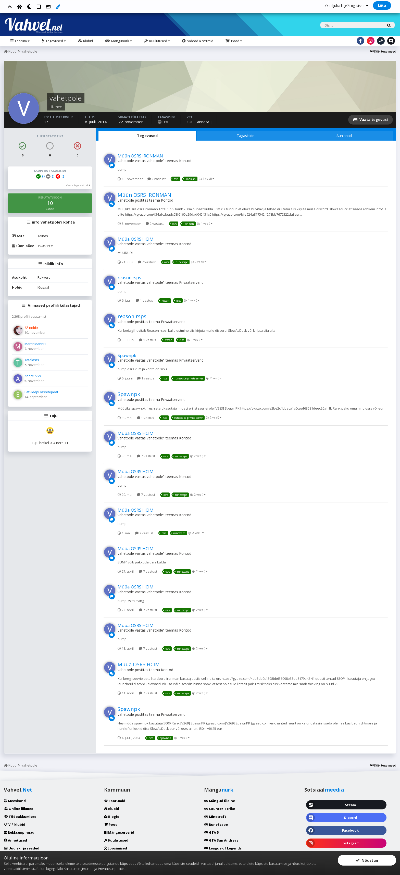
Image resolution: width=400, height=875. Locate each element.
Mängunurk (121, 41)
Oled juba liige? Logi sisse (346, 5)
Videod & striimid (199, 41)
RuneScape (216, 824)
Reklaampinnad (19, 832)
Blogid (111, 816)
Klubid (87, 41)
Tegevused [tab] (147, 135)
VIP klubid (14, 824)
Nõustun (367, 860)
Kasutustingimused (79, 868)
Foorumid (114, 800)
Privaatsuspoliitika (112, 868)
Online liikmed (18, 808)
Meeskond (15, 800)
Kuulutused (159, 41)
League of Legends (223, 848)
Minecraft (215, 816)
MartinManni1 (35, 343)
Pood (236, 41)
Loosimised (115, 848)
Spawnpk (127, 355)
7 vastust (147, 262)
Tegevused (55, 41)
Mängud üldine (219, 800)
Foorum (22, 41)
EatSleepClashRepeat (41, 392)
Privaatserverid (191, 282)
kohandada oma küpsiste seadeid (172, 863)
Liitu (382, 5)
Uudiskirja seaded (21, 848)
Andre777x (32, 376)
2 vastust (156, 179)
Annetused (15, 840)
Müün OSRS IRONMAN (140, 156)
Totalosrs (31, 360)
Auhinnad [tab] (344, 135)
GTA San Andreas (221, 840)
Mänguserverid (119, 832)
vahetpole (126, 160)
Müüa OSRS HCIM (136, 239)
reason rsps (129, 277)
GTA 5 (211, 832)
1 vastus (144, 300)
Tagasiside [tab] (245, 135)
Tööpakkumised (20, 816)
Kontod (185, 160)
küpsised (127, 863)
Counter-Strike (219, 808)
